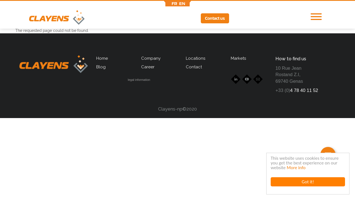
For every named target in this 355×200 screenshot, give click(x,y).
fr (174, 3)
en (182, 3)
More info (296, 168)
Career (147, 66)
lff (277, 18)
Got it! (308, 182)
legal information (139, 79)
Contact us (215, 18)
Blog (101, 66)
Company (151, 58)
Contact (194, 66)
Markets (238, 58)
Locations (195, 58)
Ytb (258, 19)
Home (102, 58)
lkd (240, 19)
